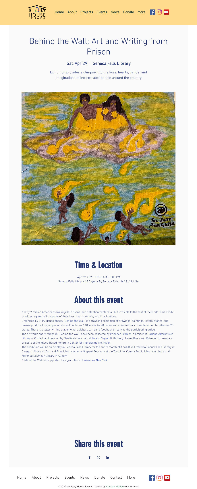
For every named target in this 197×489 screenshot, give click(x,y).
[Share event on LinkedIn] (107, 457)
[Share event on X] (98, 457)
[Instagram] (159, 12)
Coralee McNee (115, 486)
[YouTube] (166, 12)
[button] (86, 12)
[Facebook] (152, 12)
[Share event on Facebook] (89, 457)
